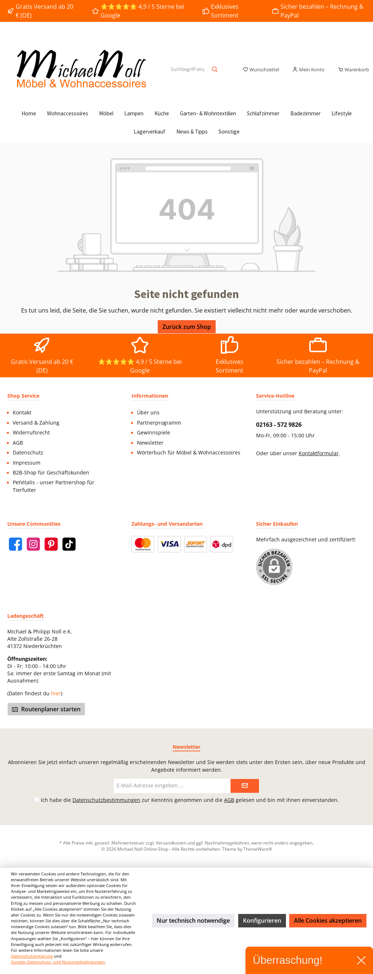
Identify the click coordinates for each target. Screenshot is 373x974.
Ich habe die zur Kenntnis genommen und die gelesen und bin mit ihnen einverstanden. (190, 799)
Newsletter (150, 443)
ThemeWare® (257, 849)
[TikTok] (69, 544)
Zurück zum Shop (186, 327)
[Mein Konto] (308, 69)
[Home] (29, 113)
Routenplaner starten (46, 709)
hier (56, 693)
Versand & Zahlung (36, 423)
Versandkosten (171, 843)
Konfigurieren (262, 921)
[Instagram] (33, 544)
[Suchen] (215, 70)
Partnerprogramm (159, 423)
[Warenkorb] (351, 69)
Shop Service (23, 395)
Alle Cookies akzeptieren (328, 921)
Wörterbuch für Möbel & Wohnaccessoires (188, 452)
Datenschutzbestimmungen (106, 799)
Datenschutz (28, 452)
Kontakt (22, 412)
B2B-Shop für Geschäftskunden (51, 472)
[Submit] (244, 786)
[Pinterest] (51, 544)
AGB (18, 443)
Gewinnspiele (153, 432)
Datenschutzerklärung (32, 956)
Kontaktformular (319, 453)
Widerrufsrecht (31, 432)
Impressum (26, 463)
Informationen (149, 395)
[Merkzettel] (261, 69)
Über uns (148, 412)
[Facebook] (15, 544)
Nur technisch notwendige (193, 921)
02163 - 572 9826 (279, 425)
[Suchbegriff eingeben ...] (187, 70)
